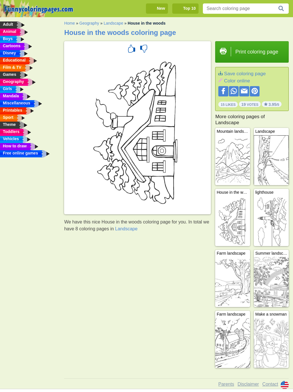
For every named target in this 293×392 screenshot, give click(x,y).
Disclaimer (248, 384)
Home (69, 23)
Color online (237, 81)
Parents (226, 384)
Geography (89, 23)
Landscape (113, 23)
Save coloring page (245, 73)
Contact (270, 384)
